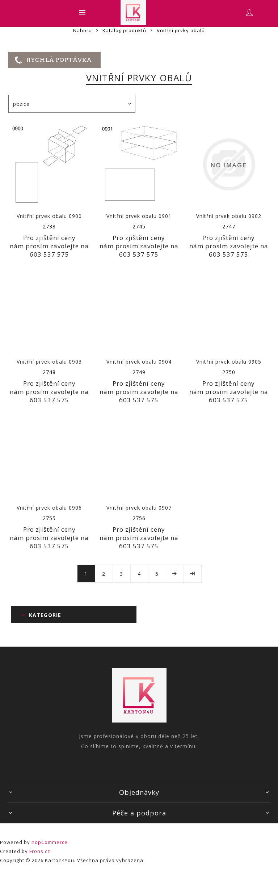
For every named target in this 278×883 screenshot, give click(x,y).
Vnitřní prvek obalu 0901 (139, 216)
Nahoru (82, 30)
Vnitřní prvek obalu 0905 (228, 361)
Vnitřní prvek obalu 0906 (49, 507)
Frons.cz (39, 851)
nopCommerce (49, 842)
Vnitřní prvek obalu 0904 (139, 361)
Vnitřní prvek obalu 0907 (139, 507)
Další (175, 573)
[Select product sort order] (71, 104)
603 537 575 (49, 254)
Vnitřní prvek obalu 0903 (49, 361)
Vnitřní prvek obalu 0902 (228, 216)
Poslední (192, 573)
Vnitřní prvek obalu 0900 (49, 216)
